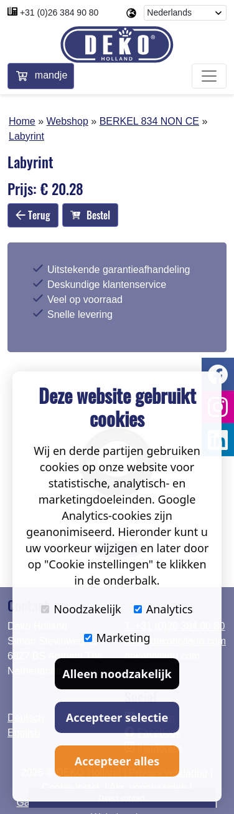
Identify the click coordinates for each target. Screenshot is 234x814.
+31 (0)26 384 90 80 (59, 12)
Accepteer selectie (117, 717)
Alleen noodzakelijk (116, 673)
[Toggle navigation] (209, 76)
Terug (33, 215)
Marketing (117, 637)
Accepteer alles (117, 761)
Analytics (163, 608)
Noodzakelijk (81, 608)
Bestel (90, 215)
